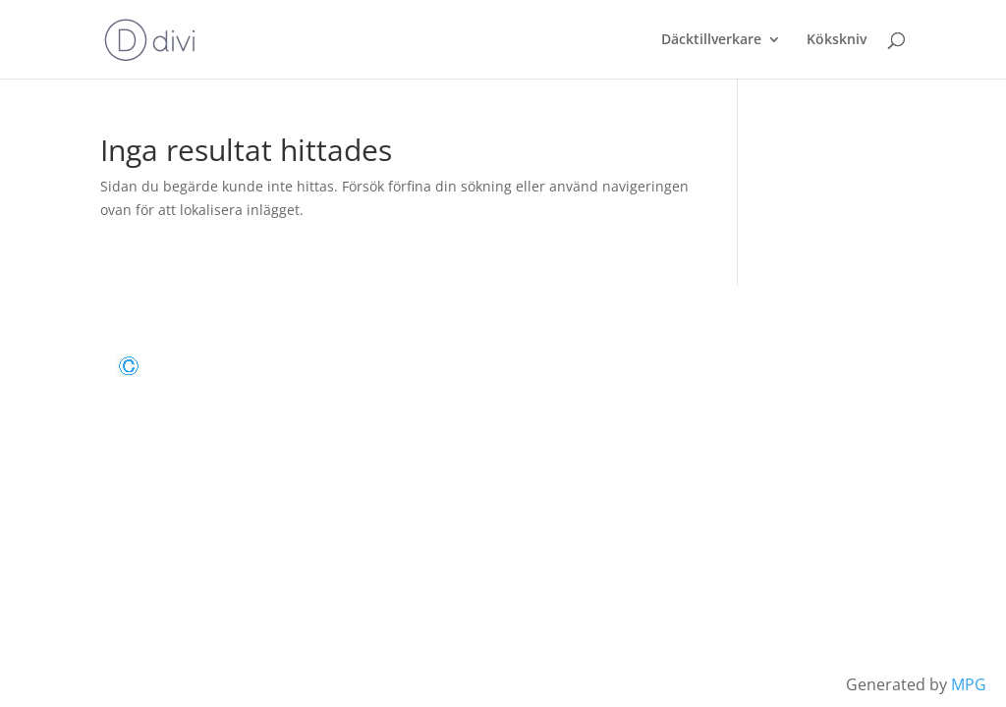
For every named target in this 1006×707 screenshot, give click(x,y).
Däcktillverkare (711, 40)
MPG (968, 684)
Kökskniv (836, 40)
